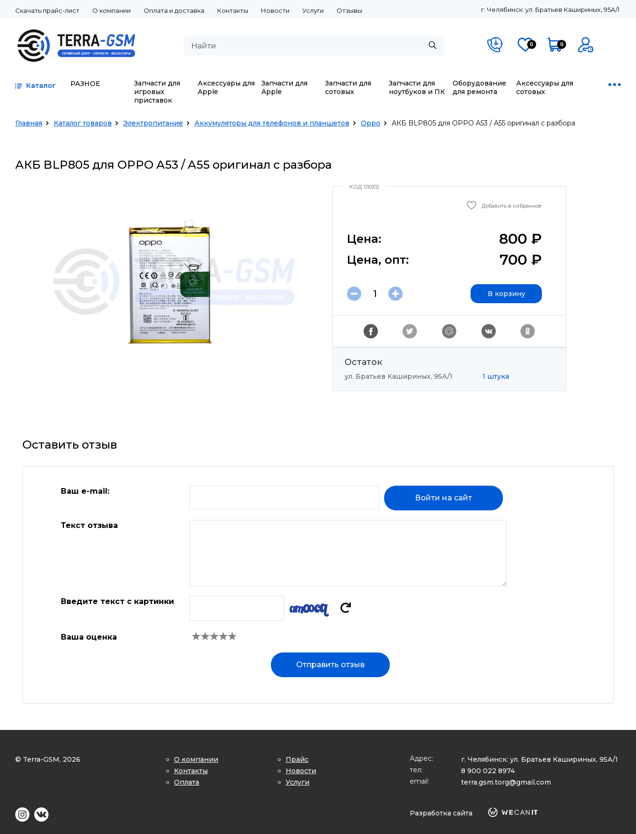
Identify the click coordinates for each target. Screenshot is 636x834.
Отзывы (349, 10)
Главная (28, 123)
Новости (275, 10)
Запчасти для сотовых (348, 87)
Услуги (313, 10)
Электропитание (153, 123)
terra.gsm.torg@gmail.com (506, 782)
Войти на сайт (443, 497)
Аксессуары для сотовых (544, 87)
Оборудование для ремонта (479, 87)
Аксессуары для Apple (226, 87)
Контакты (232, 10)
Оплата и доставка (174, 10)
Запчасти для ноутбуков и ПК (417, 87)
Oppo (370, 123)
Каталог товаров (83, 123)
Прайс (297, 759)
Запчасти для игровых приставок (157, 92)
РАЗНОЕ (85, 83)
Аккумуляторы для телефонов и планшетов (271, 123)
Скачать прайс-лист (47, 10)
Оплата (186, 782)
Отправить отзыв (330, 664)
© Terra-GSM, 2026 (47, 759)
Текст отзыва (89, 525)
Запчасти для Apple (284, 87)
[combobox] (313, 46)
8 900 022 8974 (488, 771)
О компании (111, 10)
